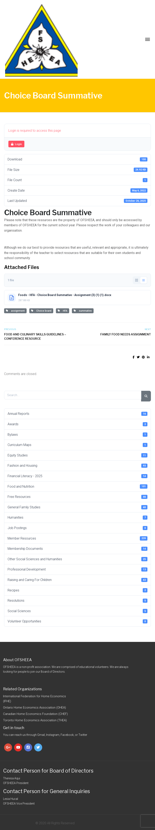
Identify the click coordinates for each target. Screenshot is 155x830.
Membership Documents (77, 549)
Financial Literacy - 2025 (77, 476)
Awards (77, 424)
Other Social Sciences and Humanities (77, 559)
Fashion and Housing (77, 466)
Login (16, 144)
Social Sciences (77, 611)
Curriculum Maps (77, 445)
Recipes (77, 590)
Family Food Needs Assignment (125, 334)
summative (83, 310)
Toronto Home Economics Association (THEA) (35, 720)
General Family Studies (77, 507)
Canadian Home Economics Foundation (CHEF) (35, 714)
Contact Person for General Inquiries (46, 791)
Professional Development (77, 569)
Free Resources (77, 497)
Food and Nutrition (77, 486)
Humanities (77, 518)
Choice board (41, 310)
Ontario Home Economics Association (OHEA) (34, 707)
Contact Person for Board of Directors (48, 771)
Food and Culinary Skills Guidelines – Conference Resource (35, 336)
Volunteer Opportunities (77, 621)
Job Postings (77, 528)
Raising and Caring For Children (77, 580)
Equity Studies (77, 455)
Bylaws (77, 434)
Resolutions (77, 601)
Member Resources (77, 538)
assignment (15, 310)
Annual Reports (77, 414)
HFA (62, 310)
